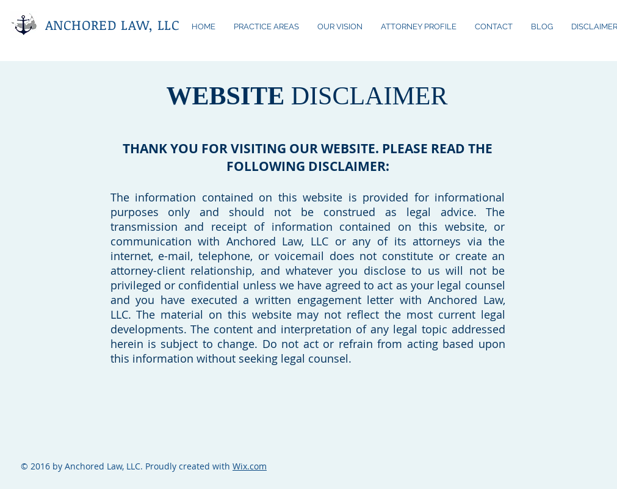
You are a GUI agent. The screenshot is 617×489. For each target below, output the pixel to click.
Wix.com (250, 466)
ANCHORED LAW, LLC (112, 24)
